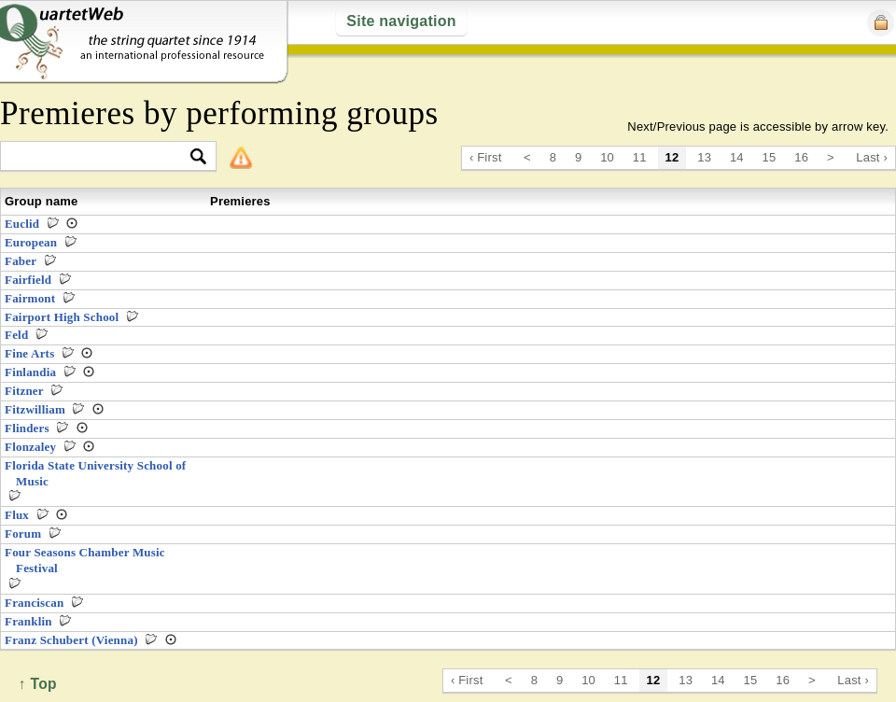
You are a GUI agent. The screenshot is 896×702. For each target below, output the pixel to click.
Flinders (27, 428)
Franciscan (34, 603)
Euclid (22, 224)
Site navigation (400, 21)
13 (704, 157)
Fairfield (28, 280)
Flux (17, 515)
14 (737, 157)
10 (607, 157)
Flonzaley (30, 447)
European (31, 242)
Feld (16, 335)
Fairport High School (62, 317)
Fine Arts (29, 353)
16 (801, 157)
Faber (20, 261)
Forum (23, 533)
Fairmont (30, 298)
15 (770, 157)
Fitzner (24, 391)
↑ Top (38, 684)
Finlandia (30, 372)
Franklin (28, 621)
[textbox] (100, 157)
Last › (872, 157)
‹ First (485, 157)
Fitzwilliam (35, 409)
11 (640, 157)
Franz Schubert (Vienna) (71, 640)
